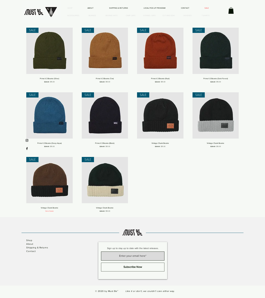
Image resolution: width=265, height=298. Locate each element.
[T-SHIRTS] (205, 15)
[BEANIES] (92, 15)
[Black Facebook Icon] (27, 148)
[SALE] (206, 8)
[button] (231, 10)
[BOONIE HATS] (111, 15)
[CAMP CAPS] (130, 15)
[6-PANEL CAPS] (149, 15)
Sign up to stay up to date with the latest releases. (133, 248)
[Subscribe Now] (132, 267)
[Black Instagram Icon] (27, 140)
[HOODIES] (187, 15)
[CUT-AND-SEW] (168, 15)
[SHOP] (70, 8)
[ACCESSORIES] (73, 15)
